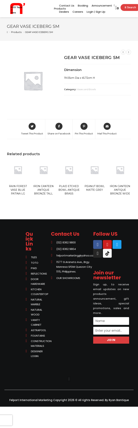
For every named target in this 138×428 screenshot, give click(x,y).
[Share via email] (107, 129)
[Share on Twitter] (32, 129)
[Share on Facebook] (58, 129)
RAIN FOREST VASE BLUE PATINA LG (18, 190)
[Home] (7, 32)
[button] (59, 8)
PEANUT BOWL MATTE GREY (95, 188)
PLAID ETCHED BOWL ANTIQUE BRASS (69, 190)
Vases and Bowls (86, 89)
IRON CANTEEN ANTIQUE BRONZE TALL (43, 190)
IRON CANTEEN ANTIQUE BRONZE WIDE (120, 190)
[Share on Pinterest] (84, 129)
